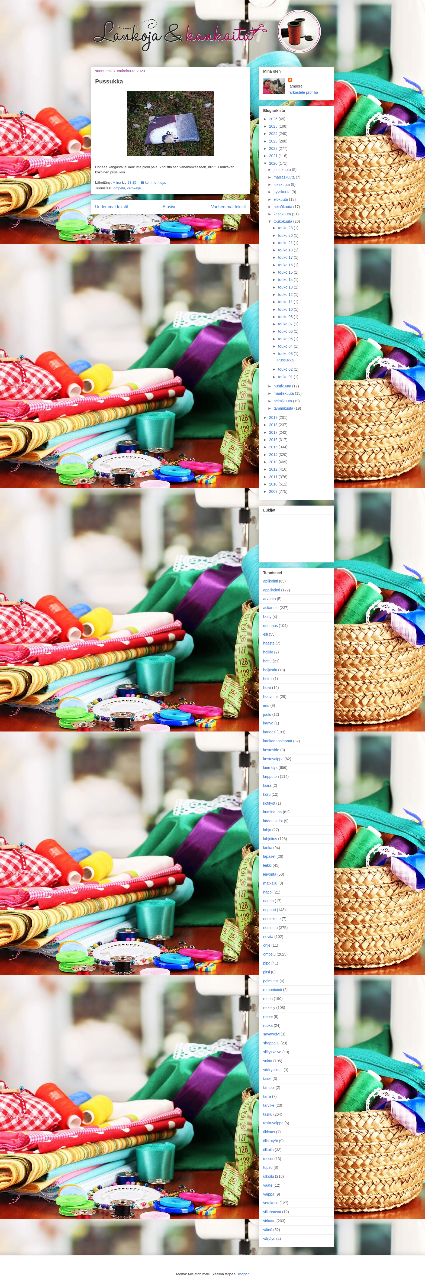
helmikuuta (283, 401)
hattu (267, 661)
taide (267, 1078)
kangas (269, 732)
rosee (268, 1016)
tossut (268, 1159)
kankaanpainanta (277, 741)
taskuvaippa (273, 1123)
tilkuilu (268, 1150)
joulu (267, 714)
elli (265, 634)
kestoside (271, 750)
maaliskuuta (284, 393)
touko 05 (286, 339)
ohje (266, 945)
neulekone (272, 919)
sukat (267, 1061)
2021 (274, 156)
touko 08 (286, 317)
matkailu (270, 883)
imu (266, 705)
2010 (274, 484)
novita (268, 936)
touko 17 (286, 257)
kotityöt (269, 803)
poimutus (271, 981)
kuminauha (272, 812)
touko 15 (286, 272)
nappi (267, 892)
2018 (274, 425)
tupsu (267, 1167)
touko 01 (286, 377)
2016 (274, 440)
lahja (267, 830)
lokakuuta (282, 184)
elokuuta (281, 199)
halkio (268, 652)
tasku (267, 1114)
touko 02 (286, 369)
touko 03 (286, 353)
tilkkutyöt (270, 1141)
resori (268, 998)
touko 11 (286, 302)
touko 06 (286, 331)
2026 (274, 119)
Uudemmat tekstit (111, 207)
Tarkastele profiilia (303, 92)
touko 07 (286, 324)
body (267, 616)
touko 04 (286, 346)
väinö (267, 1230)
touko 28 (286, 228)
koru (267, 794)
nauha (268, 901)
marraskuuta (284, 177)
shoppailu (271, 1043)
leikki (267, 865)
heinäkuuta (283, 207)
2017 (274, 432)
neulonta (270, 927)
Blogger (243, 1274)
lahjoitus (270, 839)
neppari (269, 910)
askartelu (271, 608)
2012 (274, 469)
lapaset (269, 856)
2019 (274, 417)
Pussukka (109, 81)
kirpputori (271, 776)
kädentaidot (273, 821)
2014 (274, 454)
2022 (274, 148)
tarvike (268, 1105)
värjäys (269, 1239)
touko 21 (286, 243)
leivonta (269, 874)
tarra (267, 1096)
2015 (274, 447)
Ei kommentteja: (153, 182)
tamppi (269, 1087)
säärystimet (273, 1070)
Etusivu (169, 207)
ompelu (119, 188)
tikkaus (269, 1132)
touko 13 (286, 287)
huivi (267, 687)
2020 (274, 163)
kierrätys (270, 767)
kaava (268, 723)
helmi (267, 679)
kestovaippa (273, 759)
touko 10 (286, 309)
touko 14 (286, 279)
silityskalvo (272, 1052)
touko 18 (286, 250)
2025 (274, 126)
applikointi (271, 590)
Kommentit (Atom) (175, 221)
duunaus (270, 625)
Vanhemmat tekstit (228, 207)
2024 (274, 133)
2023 (274, 141)
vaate (267, 1185)
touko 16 (286, 265)
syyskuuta (282, 192)
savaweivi (271, 1034)
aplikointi (270, 581)
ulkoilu (268, 1176)
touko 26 (286, 235)
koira (267, 785)
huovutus (271, 696)
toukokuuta (283, 221)
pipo (266, 963)
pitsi (266, 972)
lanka (267, 848)
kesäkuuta (282, 214)
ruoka (268, 1025)
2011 (274, 477)
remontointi (272, 990)
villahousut (272, 1212)
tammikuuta (283, 408)
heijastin (270, 670)
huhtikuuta (282, 386)
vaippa (268, 1194)
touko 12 (286, 294)
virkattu (269, 1221)
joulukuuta (282, 169)
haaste (269, 643)
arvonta (269, 599)
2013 (274, 462)
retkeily (269, 1007)
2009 (274, 491)
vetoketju (134, 188)
